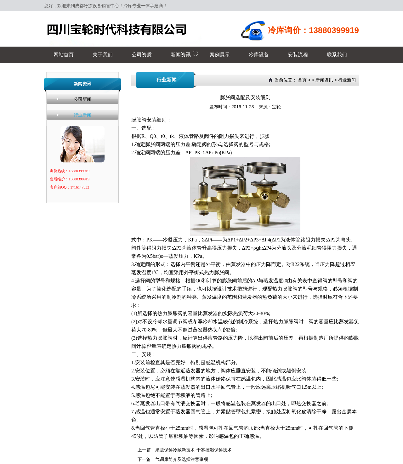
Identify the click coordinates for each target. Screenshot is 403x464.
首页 (302, 79)
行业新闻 (82, 114)
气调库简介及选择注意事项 (181, 459)
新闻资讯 (324, 79)
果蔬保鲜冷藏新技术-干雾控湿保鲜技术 (193, 449)
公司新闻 (82, 99)
